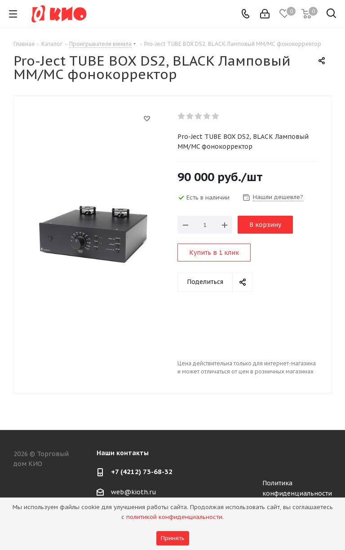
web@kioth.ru (133, 492)
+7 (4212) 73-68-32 (141, 471)
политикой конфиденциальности (174, 517)
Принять (173, 538)
